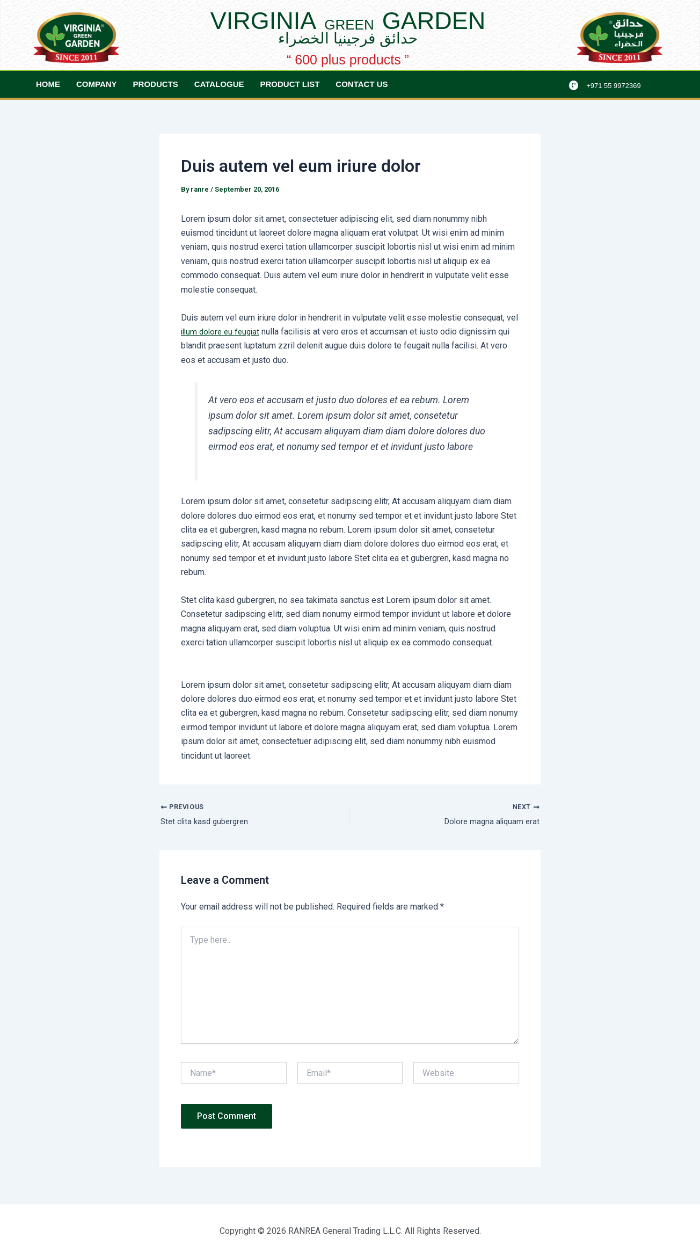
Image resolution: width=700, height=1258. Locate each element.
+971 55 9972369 (619, 85)
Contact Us (362, 84)
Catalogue (219, 84)
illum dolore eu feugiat (223, 331)
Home (48, 84)
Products (155, 84)
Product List (290, 84)
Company (96, 84)
